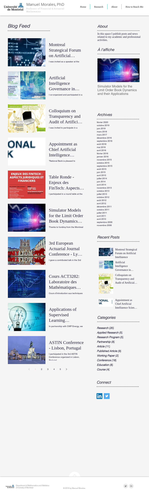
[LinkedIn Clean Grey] (131, 486)
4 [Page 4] (54, 369)
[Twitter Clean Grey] (125, 486)
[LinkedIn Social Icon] (99, 396)
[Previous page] (29, 369)
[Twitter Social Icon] (107, 396)
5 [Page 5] (60, 369)
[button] (98, 6)
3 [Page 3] (47, 369)
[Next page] (66, 369)
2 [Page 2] (41, 369)
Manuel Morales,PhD (45, 4)
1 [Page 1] (35, 369)
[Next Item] (134, 70)
